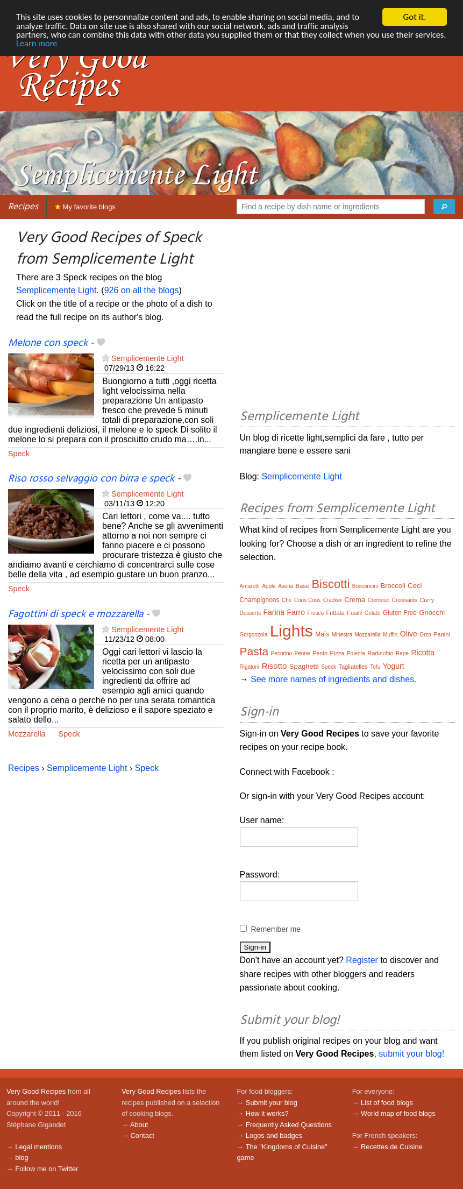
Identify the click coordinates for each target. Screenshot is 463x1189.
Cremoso (379, 600)
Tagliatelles (352, 666)
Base (302, 586)
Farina (273, 612)
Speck (19, 453)
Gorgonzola (254, 635)
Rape (402, 653)
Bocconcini (365, 586)
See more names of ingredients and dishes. (334, 679)
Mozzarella (27, 734)
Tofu (375, 667)
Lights (291, 631)
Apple (269, 586)
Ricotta (422, 652)
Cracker (332, 600)
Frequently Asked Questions (289, 1125)
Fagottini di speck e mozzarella (75, 614)
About (139, 1125)
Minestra (342, 635)
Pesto (319, 653)
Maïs (322, 634)
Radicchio (380, 653)
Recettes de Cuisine (392, 1147)
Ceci (415, 586)
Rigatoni (250, 667)
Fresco (315, 613)
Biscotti (330, 584)
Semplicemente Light (56, 290)
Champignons (260, 600)
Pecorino (281, 653)
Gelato (372, 613)
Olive (408, 633)
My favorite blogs (85, 207)
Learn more (71, 45)
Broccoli (393, 586)
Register (362, 960)
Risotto (274, 665)
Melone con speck (48, 343)
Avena (285, 586)
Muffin (390, 635)
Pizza (337, 653)
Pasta (254, 651)
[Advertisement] (347, 315)
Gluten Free (400, 613)
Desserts (250, 613)
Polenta (356, 653)
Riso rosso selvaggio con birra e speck (91, 479)
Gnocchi (432, 612)
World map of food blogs (398, 1113)
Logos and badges (274, 1135)
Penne (302, 653)
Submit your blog (271, 1103)
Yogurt (393, 666)
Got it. (414, 17)
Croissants (404, 600)
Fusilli (354, 613)
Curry (426, 600)
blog (21, 1157)
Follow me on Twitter (46, 1169)
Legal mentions (38, 1147)
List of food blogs (387, 1103)
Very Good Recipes (36, 1091)
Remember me (276, 929)
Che (286, 600)
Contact (142, 1135)
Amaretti (250, 586)
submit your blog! (411, 1053)
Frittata (335, 613)
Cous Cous (307, 600)
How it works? (267, 1113)
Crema (354, 600)
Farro (296, 612)
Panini (441, 634)
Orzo (425, 635)
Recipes (23, 207)
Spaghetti (304, 666)
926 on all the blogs (141, 290)
